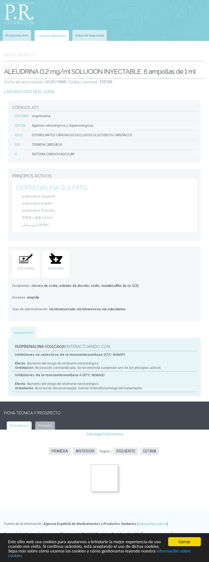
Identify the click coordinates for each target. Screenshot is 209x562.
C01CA (20, 125)
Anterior (85, 451)
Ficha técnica (19, 425)
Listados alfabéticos (51, 36)
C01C (19, 135)
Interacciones (23, 333)
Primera (59, 451)
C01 (18, 145)
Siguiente (126, 451)
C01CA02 (22, 116)
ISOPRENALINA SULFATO (51, 187)
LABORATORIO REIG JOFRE (29, 91)
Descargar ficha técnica (105, 434)
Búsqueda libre (16, 35)
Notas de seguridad (89, 35)
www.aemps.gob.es (152, 524)
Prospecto (45, 425)
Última (149, 451)
